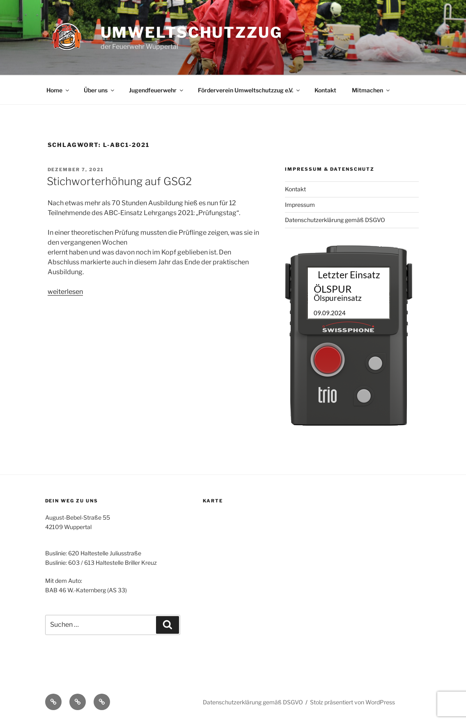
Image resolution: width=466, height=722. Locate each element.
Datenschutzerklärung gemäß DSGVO (335, 219)
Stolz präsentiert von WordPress (352, 702)
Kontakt (325, 90)
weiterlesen (65, 292)
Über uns (99, 90)
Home (58, 90)
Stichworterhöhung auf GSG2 (119, 181)
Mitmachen (371, 90)
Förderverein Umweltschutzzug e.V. (249, 90)
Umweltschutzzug (191, 32)
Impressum (300, 204)
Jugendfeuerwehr (156, 90)
